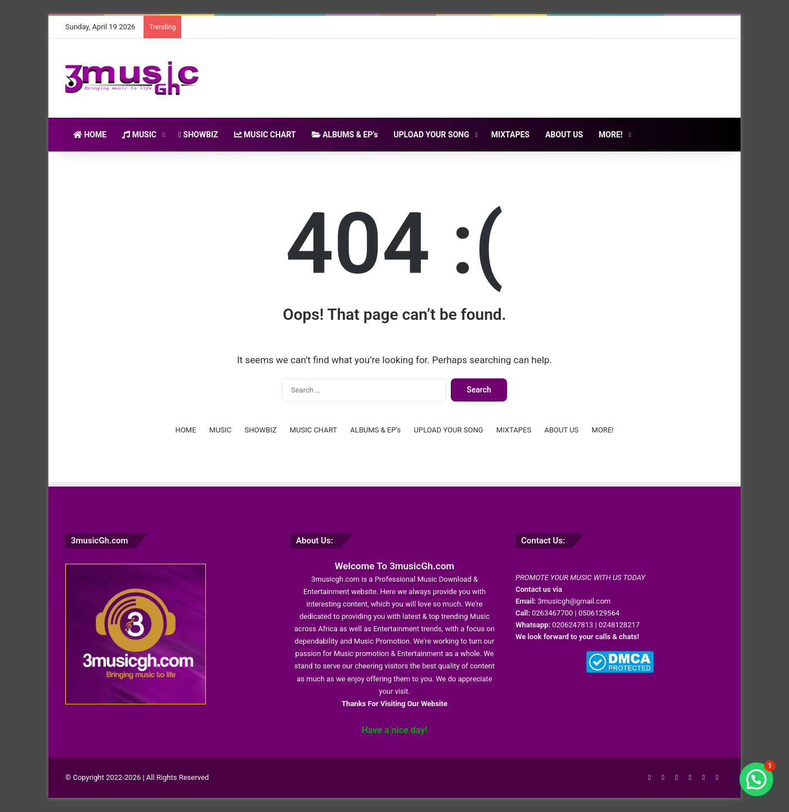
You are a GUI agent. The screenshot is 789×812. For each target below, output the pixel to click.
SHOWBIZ (198, 134)
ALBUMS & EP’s (345, 134)
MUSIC (139, 134)
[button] (756, 779)
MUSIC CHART (265, 134)
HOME (89, 134)
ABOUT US (564, 134)
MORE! (611, 134)
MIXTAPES (510, 134)
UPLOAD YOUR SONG (431, 134)
